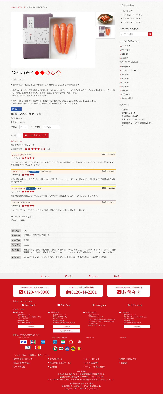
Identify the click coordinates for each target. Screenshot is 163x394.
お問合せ (128, 292)
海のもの (124, 78)
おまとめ (124, 58)
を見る (117, 276)
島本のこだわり (55, 359)
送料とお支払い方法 (128, 359)
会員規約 (123, 363)
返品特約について (17, 141)
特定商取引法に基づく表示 (59, 363)
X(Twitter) (134, 305)
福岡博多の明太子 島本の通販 (81, 383)
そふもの (124, 86)
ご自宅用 (124, 54)
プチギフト (125, 50)
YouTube (63, 305)
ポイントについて (91, 359)
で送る (69, 276)
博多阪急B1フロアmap (66, 331)
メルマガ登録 (19, 367)
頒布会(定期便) (126, 98)
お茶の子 (124, 90)
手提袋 (14, 127)
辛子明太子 (21, 7)
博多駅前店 (18, 312)
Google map (31, 326)
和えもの (124, 75)
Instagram (99, 305)
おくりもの (125, 46)
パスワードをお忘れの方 (94, 367)
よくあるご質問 (90, 363)
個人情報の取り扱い (21, 363)
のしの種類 (36, 127)
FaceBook (28, 305)
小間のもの (125, 94)
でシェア (45, 276)
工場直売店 (124, 312)
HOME (13, 7)
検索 (150, 34)
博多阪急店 (53, 312)
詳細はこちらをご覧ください (97, 325)
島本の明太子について (22, 359)
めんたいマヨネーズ (129, 71)
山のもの (124, 82)
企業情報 (52, 367)
